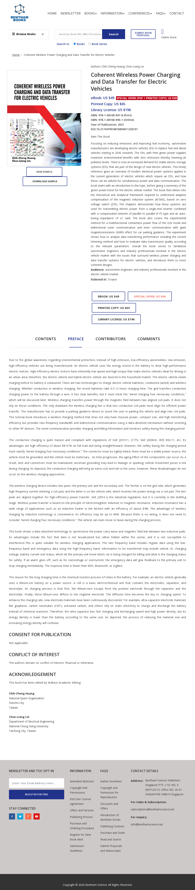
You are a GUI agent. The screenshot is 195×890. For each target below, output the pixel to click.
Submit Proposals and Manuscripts (111, 848)
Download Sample (45, 181)
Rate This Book (100, 136)
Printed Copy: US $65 (114, 308)
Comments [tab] (148, 338)
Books (90, 13)
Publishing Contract (112, 826)
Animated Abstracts (82, 781)
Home (52, 13)
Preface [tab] (76, 338)
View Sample (44, 171)
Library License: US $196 (116, 319)
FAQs (161, 13)
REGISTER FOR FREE (36, 794)
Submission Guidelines (77, 848)
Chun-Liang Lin (135, 66)
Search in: (63, 44)
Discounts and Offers (109, 806)
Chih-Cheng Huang (113, 66)
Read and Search (110, 839)
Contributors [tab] (111, 338)
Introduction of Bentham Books (110, 817)
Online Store (169, 37)
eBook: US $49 (108, 296)
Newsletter (71, 13)
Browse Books (24, 34)
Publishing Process (81, 817)
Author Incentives (111, 781)
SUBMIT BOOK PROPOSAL (143, 34)
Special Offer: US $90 (150, 296)
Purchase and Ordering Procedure (82, 826)
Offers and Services (82, 810)
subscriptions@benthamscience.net (152, 809)
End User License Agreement (80, 801)
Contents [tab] (45, 338)
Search (113, 34)
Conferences (140, 13)
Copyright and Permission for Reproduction (109, 792)
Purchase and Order (112, 833)
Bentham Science (96, 885)
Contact (176, 13)
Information (113, 13)
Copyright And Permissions (78, 790)
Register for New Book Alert (80, 837)
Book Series (97, 44)
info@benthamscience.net (147, 824)
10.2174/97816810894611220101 (117, 129)
